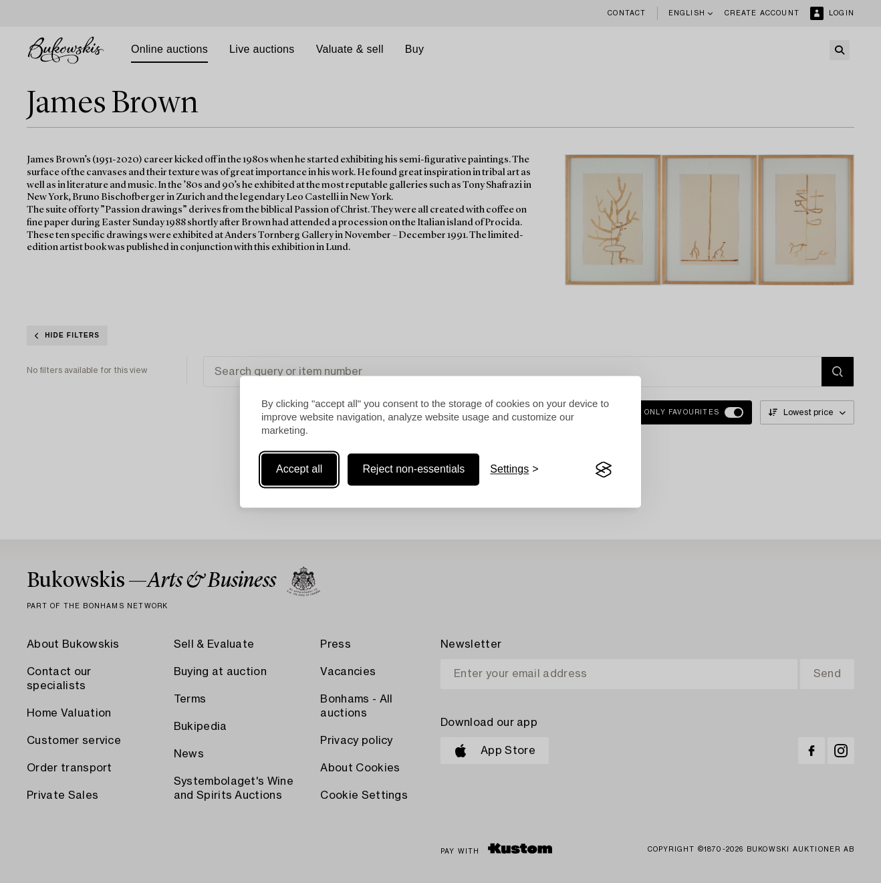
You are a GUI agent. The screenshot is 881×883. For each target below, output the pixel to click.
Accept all (299, 469)
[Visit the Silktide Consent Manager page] (604, 470)
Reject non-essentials (413, 469)
